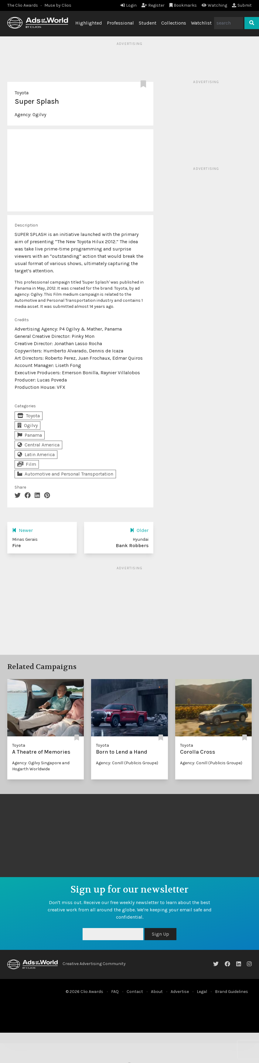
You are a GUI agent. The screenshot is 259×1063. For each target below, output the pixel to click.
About (157, 991)
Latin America (36, 454)
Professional (120, 23)
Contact (135, 991)
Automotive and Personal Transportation (65, 474)
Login (129, 5)
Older (139, 530)
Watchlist (201, 23)
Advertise (180, 991)
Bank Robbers (132, 545)
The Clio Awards (22, 5)
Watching (214, 5)
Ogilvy (39, 114)
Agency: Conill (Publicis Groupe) (127, 762)
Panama (29, 435)
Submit (242, 5)
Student (147, 23)
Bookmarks (183, 5)
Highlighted (88, 23)
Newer (22, 530)
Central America (38, 445)
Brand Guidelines (231, 991)
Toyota (22, 93)
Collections (173, 23)
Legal (202, 991)
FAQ (115, 991)
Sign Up (160, 934)
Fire (16, 545)
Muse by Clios (57, 5)
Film (26, 464)
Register (153, 5)
